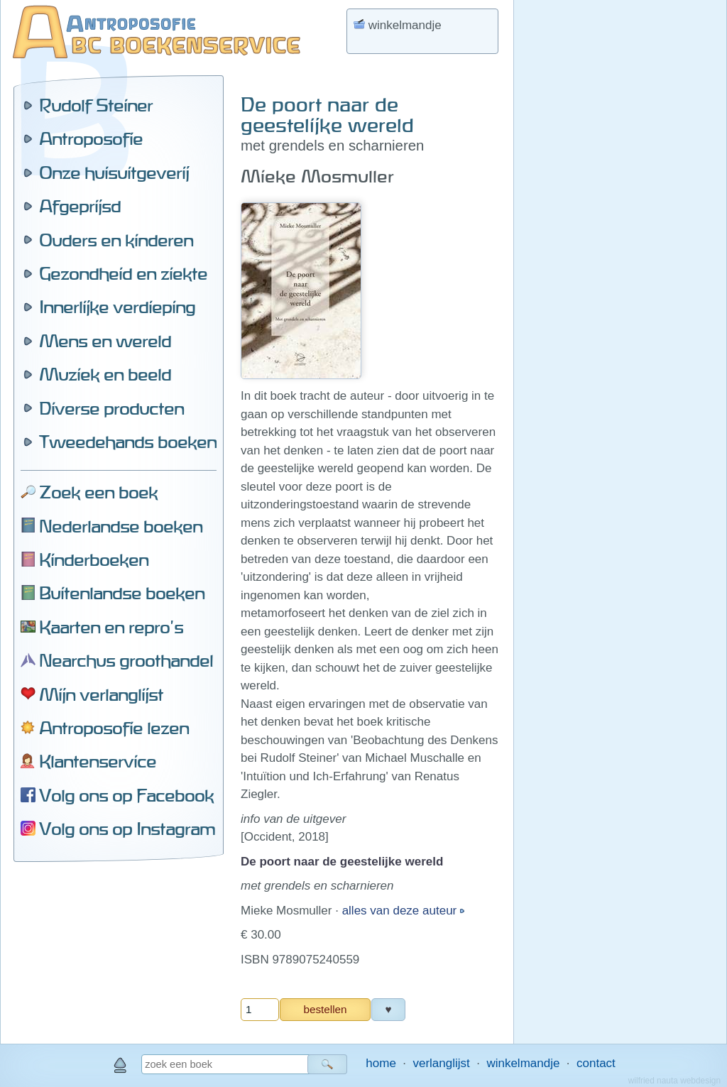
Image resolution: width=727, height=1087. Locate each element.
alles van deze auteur (401, 910)
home (381, 1063)
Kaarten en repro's (111, 627)
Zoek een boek (98, 492)
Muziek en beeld (105, 374)
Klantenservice (97, 761)
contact (596, 1063)
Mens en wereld (105, 341)
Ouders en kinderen (116, 240)
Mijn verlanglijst (101, 694)
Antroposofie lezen (114, 728)
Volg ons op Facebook (126, 795)
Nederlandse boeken (120, 526)
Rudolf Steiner (96, 105)
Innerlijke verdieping (117, 307)
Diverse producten (111, 408)
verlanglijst (440, 1063)
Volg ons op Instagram (127, 829)
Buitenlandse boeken (121, 593)
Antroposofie (91, 138)
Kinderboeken (93, 559)
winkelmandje (522, 1063)
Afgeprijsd (80, 206)
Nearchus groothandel (126, 660)
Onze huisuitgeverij (114, 172)
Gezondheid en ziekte (123, 273)
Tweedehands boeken (128, 442)
